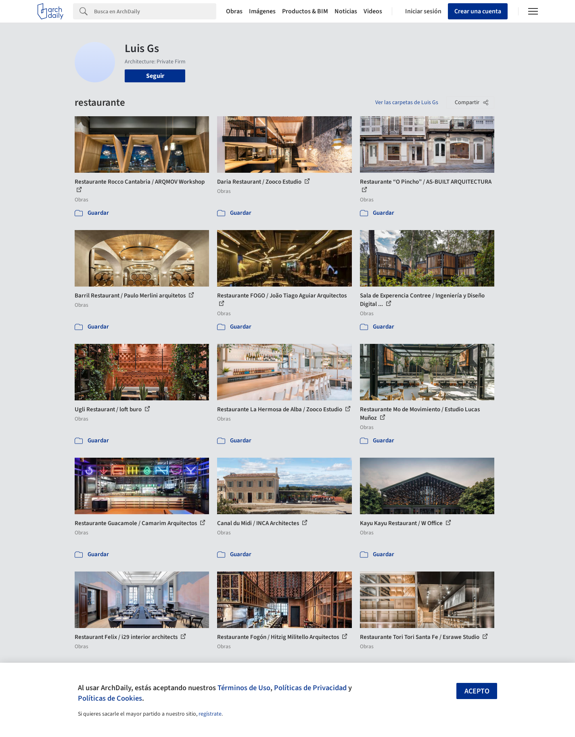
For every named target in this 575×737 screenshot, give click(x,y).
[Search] (155, 11)
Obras (234, 11)
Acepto (476, 691)
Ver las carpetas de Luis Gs (406, 102)
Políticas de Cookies (110, 698)
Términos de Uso (243, 688)
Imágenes (262, 11)
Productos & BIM (305, 11)
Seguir (155, 75)
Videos (373, 11)
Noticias (346, 11)
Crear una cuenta (477, 11)
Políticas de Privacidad (310, 688)
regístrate (210, 714)
